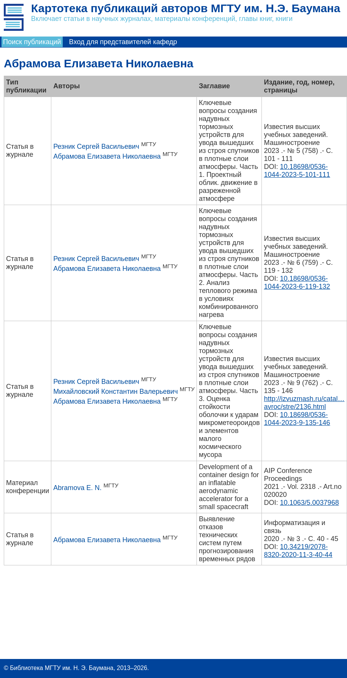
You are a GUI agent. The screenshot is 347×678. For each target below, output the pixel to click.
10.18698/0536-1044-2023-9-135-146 (297, 419)
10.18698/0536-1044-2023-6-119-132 (297, 282)
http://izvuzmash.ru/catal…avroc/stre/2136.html (304, 403)
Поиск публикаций (32, 42)
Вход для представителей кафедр (123, 42)
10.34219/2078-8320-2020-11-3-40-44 (298, 551)
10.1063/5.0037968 (309, 502)
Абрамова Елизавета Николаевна (107, 156)
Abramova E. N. (77, 488)
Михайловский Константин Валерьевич (115, 391)
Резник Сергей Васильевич (96, 146)
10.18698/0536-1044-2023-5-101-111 (297, 170)
